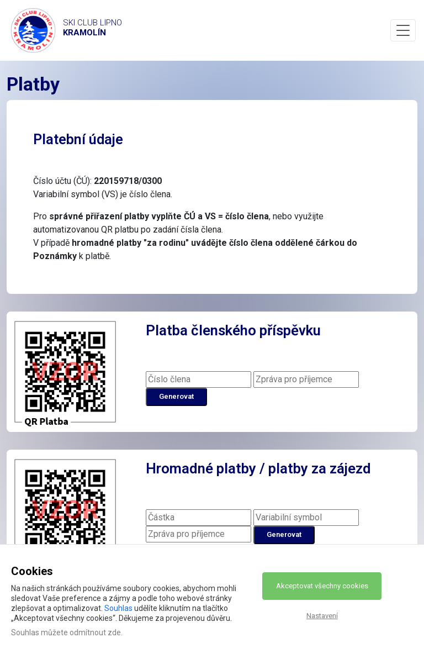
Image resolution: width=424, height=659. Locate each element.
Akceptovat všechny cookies (322, 586)
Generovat (176, 396)
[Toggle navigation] (403, 30)
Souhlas (118, 608)
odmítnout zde (95, 632)
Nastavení (322, 615)
